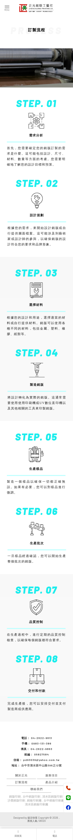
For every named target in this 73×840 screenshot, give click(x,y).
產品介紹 (51, 782)
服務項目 (51, 775)
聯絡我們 (36, 789)
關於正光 (21, 775)
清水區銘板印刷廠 (36, 804)
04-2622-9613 (41, 738)
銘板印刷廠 (34, 800)
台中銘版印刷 (31, 796)
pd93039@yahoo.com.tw (41, 760)
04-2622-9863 (41, 749)
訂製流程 (21, 782)
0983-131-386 (41, 743)
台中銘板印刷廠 (54, 800)
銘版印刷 (15, 796)
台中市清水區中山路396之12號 (41, 765)
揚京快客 (32, 817)
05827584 (41, 754)
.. (59, 817)
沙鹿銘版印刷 (16, 800)
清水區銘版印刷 (52, 796)
